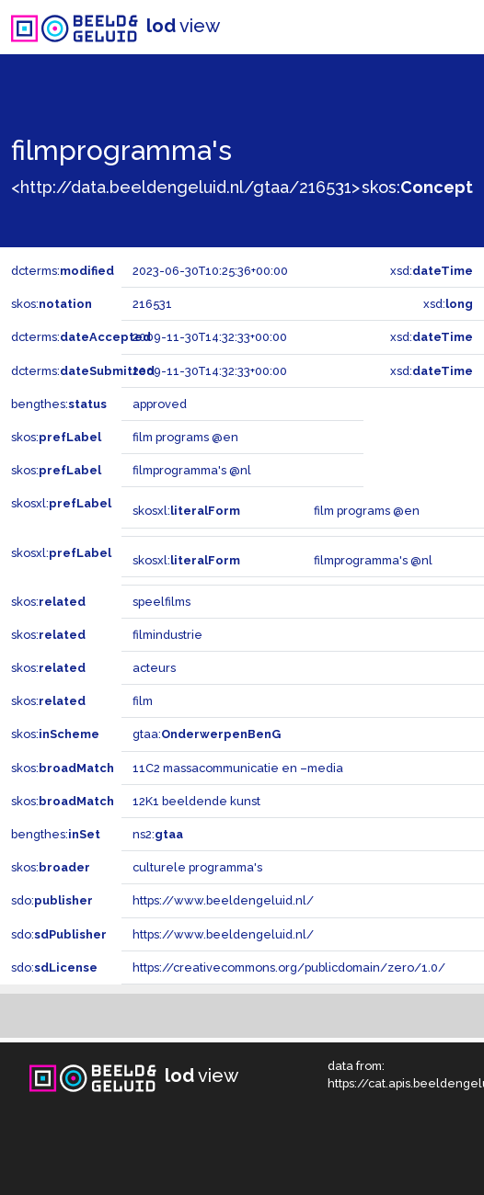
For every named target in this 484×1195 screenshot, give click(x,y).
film (143, 701)
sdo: (52, 900)
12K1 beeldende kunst (196, 801)
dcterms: (62, 271)
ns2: (158, 834)
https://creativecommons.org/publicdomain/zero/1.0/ (289, 967)
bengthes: (59, 404)
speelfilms (161, 602)
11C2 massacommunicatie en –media (238, 768)
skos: (417, 187)
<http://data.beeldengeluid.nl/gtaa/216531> (185, 187)
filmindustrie (167, 635)
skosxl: (61, 503)
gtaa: (207, 734)
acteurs (154, 668)
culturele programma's (197, 867)
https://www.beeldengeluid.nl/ (223, 900)
